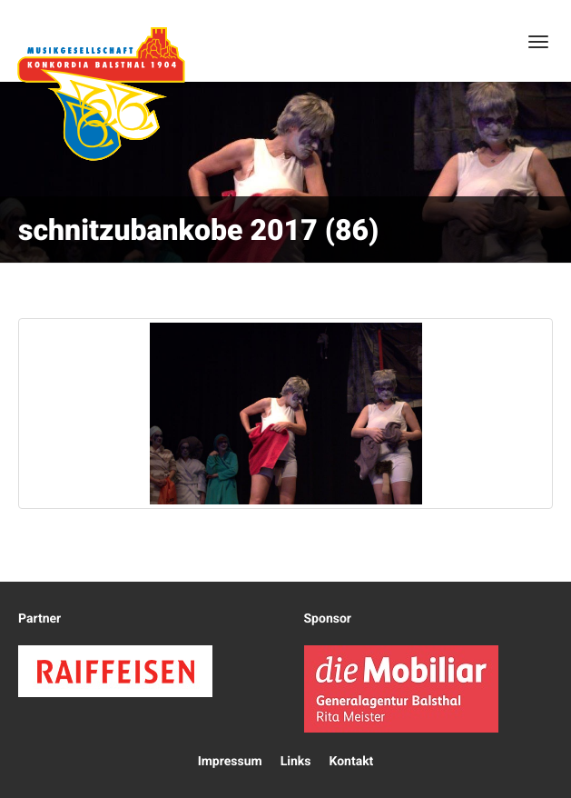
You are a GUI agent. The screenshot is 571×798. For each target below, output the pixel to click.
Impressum (230, 761)
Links (296, 761)
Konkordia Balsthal (101, 93)
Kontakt (351, 761)
